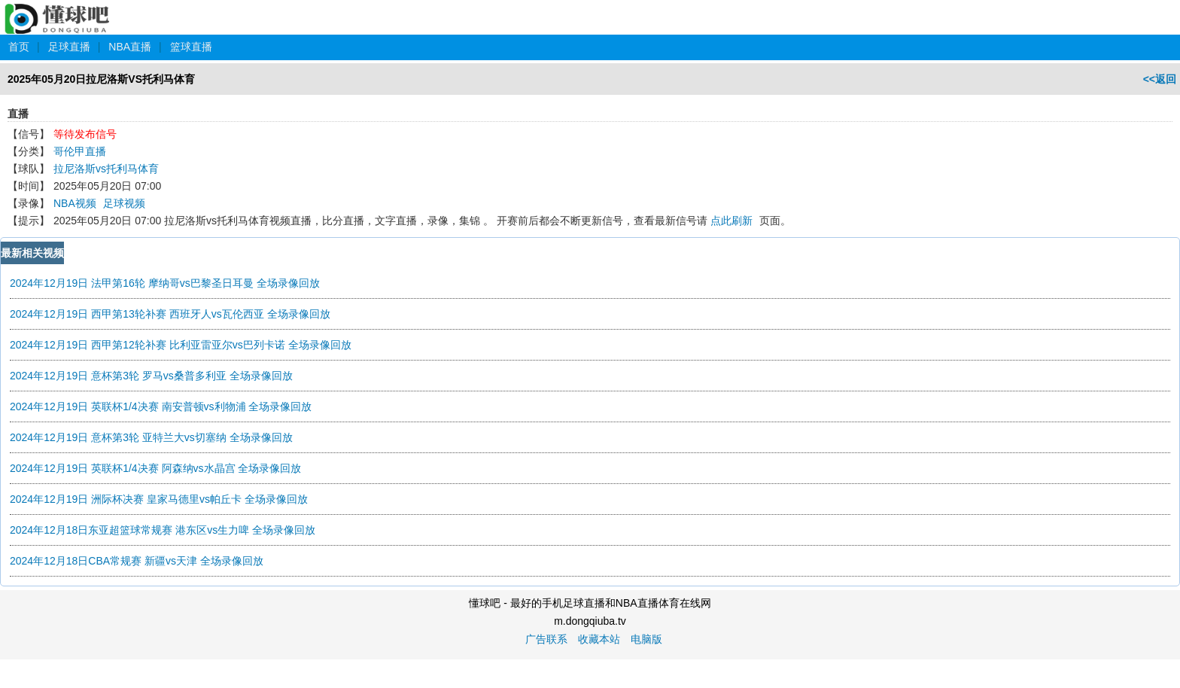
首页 (18, 47)
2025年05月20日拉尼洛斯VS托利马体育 (101, 79)
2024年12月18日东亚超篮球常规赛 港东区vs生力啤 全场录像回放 (162, 530)
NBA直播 (129, 47)
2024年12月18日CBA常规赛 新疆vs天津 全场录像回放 (136, 561)
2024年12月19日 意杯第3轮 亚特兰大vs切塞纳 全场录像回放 (151, 437)
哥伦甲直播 (79, 151)
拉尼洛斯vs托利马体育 (106, 169)
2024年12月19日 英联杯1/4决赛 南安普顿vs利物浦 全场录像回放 (161, 406)
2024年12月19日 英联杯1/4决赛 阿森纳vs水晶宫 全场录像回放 (155, 468)
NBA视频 (74, 203)
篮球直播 (191, 47)
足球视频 (124, 203)
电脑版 (646, 639)
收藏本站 (599, 639)
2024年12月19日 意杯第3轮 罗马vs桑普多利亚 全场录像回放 (151, 376)
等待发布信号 (85, 134)
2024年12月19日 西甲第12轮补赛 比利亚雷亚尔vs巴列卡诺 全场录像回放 (180, 345)
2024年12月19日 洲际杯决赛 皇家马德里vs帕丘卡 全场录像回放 (159, 499)
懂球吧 (58, 10)
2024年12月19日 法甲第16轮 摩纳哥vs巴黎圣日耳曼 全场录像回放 (165, 283)
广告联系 (546, 639)
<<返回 (1159, 79)
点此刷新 (731, 221)
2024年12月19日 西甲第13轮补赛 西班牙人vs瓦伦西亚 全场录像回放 (170, 314)
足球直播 (69, 47)
